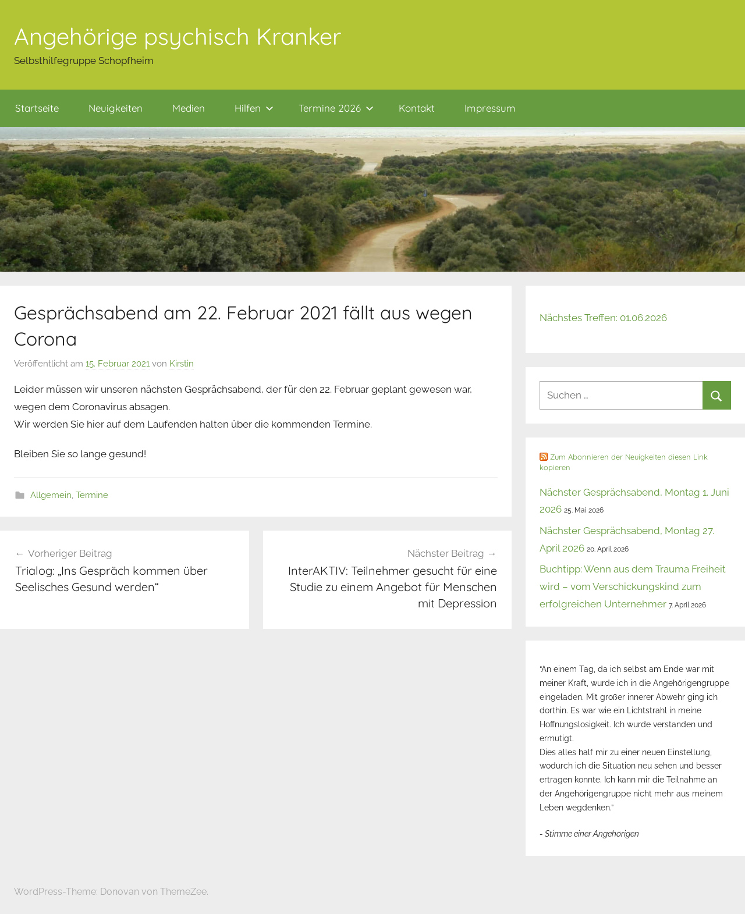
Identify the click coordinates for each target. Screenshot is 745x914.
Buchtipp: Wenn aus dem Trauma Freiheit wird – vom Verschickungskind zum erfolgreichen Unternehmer (633, 586)
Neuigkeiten (115, 108)
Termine (92, 495)
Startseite (37, 108)
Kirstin (181, 363)
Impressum (490, 108)
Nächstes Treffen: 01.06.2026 (603, 317)
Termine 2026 (336, 108)
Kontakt (417, 108)
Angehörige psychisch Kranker (177, 36)
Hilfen (254, 108)
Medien (188, 108)
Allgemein (51, 495)
